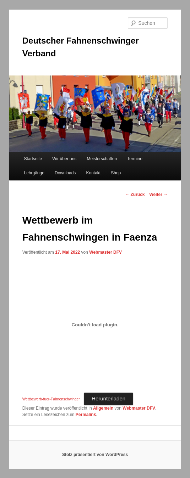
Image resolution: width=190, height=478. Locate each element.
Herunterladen (108, 398)
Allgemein (103, 408)
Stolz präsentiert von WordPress (95, 454)
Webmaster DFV (105, 252)
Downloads (65, 172)
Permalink (86, 414)
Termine (134, 158)
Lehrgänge (34, 172)
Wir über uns (64, 158)
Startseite (33, 158)
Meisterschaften (102, 158)
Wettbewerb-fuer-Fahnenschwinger (51, 399)
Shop (116, 172)
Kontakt (93, 172)
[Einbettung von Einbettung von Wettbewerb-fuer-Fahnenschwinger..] (95, 325)
